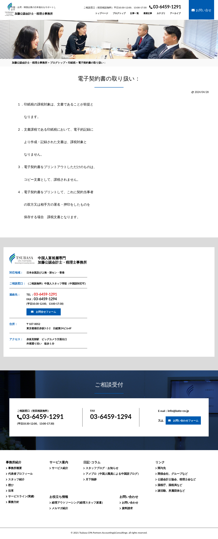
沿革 (11, 490)
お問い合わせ (130, 502)
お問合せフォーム (46, 311)
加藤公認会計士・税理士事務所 (34, 10)
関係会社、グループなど (173, 473)
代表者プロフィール (20, 473)
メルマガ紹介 (60, 508)
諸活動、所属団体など (171, 490)
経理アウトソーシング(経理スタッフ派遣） (78, 502)
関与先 (162, 468)
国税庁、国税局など (170, 485)
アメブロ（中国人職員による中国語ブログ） (113, 473)
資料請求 (127, 508)
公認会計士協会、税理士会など (177, 479)
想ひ (11, 485)
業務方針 (13, 502)
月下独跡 (91, 479)
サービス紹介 (60, 468)
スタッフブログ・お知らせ (102, 468)
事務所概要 (15, 468)
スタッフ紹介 (16, 479)
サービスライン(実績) (21, 496)
